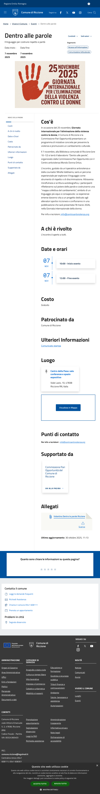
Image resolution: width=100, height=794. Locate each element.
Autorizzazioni (57, 705)
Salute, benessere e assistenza (59, 699)
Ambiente (55, 692)
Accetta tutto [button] (39, 784)
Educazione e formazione (56, 669)
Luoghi (78, 695)
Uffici (4, 677)
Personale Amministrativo (8, 693)
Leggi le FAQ (31, 736)
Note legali (55, 732)
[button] (50, 789)
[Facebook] (59, 12)
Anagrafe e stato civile (36, 669)
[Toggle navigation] (5, 12)
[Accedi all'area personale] (88, 3)
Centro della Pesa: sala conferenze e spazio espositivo (62, 374)
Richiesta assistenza (35, 740)
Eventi (34, 23)
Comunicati (80, 672)
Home (5, 23)
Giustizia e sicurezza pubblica (59, 677)
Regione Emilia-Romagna (15, 3)
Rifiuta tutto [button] (60, 784)
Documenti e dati (9, 699)
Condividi (73, 36)
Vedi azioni (87, 36)
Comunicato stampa (51, 345)
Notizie (78, 667)
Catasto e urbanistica (35, 688)
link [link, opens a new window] (75, 778)
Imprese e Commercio (35, 683)
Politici (5, 686)
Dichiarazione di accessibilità (58, 739)
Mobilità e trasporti (34, 693)
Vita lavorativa (32, 679)
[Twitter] (66, 12)
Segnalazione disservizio (32, 729)
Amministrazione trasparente (58, 721)
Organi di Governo (10, 667)
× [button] (97, 766)
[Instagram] (79, 12)
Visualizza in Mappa (68, 407)
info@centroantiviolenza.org (74, 214)
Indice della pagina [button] (15, 117)
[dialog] (50, 778)
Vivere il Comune (20, 23)
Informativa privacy (59, 727)
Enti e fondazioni (9, 681)
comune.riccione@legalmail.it (15, 754)
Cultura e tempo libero (36, 674)
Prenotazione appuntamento (32, 721)
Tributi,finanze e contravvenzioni (58, 686)
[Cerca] (94, 12)
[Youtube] (72, 12)
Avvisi (77, 677)
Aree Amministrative (11, 672)
